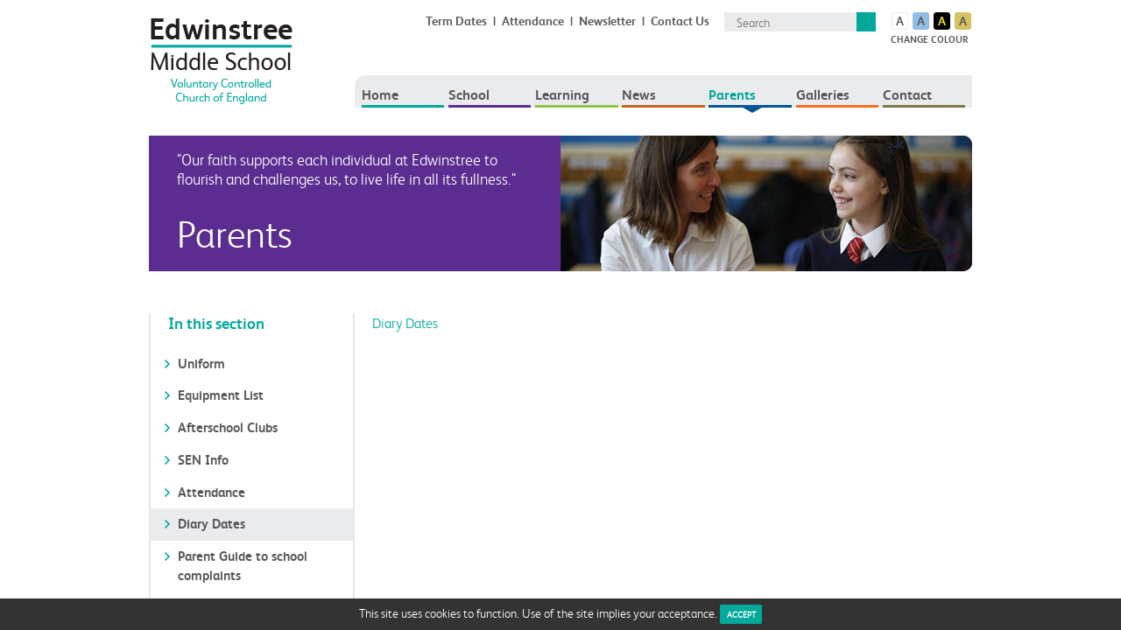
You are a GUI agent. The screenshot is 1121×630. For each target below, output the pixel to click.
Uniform (201, 363)
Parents (732, 94)
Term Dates (456, 21)
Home (380, 94)
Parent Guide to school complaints (242, 566)
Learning (562, 94)
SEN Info (203, 460)
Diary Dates (211, 523)
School (469, 94)
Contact (907, 94)
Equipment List (221, 395)
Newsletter (607, 21)
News (639, 94)
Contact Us (680, 21)
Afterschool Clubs (228, 427)
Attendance (533, 21)
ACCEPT (741, 614)
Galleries (823, 94)
